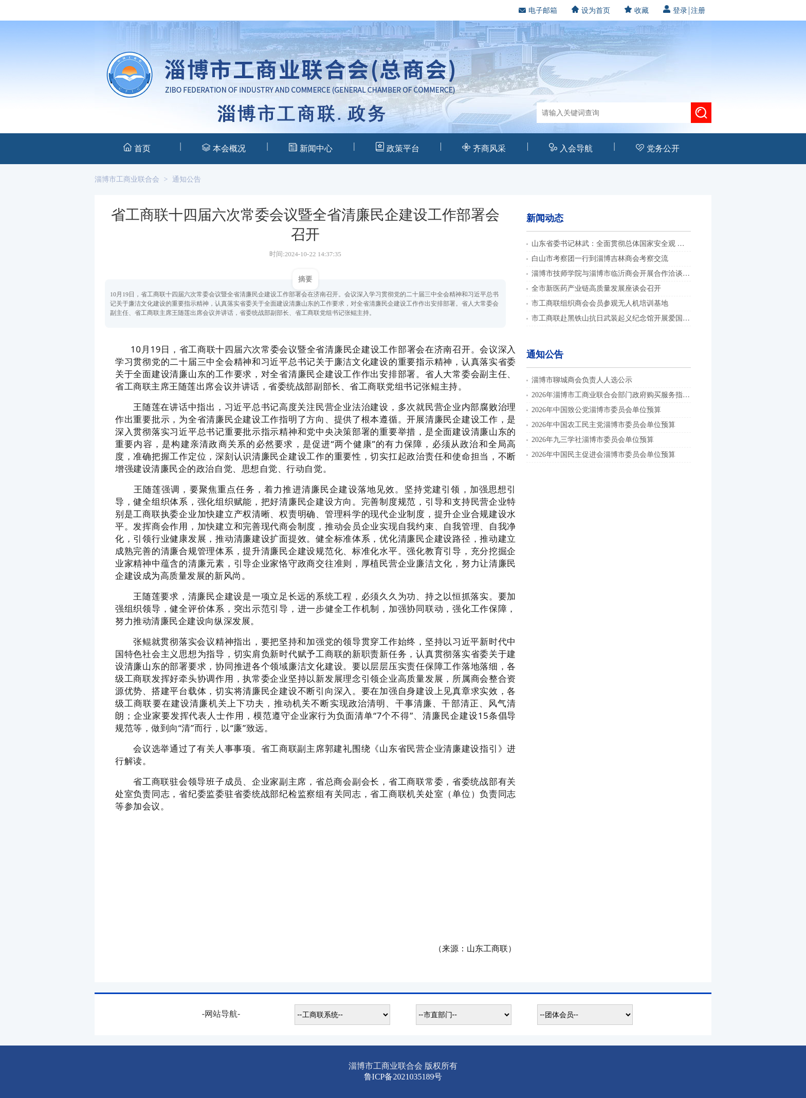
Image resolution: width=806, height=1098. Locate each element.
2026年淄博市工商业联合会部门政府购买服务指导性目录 (621, 395)
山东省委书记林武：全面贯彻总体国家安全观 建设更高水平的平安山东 (644, 243)
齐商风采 (484, 148)
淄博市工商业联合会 (127, 179)
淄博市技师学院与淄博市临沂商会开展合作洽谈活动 (614, 273)
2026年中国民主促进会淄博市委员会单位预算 (603, 454)
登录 (675, 10)
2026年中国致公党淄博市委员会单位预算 (596, 410)
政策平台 (397, 147)
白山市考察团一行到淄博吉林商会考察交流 (600, 258)
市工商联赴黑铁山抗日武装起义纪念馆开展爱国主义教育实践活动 (636, 318)
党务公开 (658, 148)
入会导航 (571, 148)
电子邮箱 (538, 10)
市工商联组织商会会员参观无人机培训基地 (600, 303)
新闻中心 (311, 148)
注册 (698, 10)
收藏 (637, 10)
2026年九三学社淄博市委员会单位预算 (593, 440)
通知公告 (186, 179)
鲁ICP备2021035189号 (403, 1076)
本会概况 (224, 148)
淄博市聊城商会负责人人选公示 (582, 380)
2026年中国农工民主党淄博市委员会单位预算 (603, 425)
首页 (137, 148)
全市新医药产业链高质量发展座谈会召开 (596, 288)
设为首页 (591, 10)
